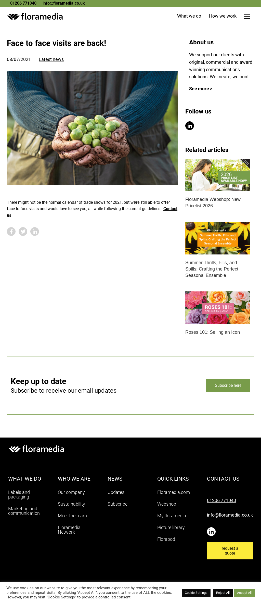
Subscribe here (228, 386)
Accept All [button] (244, 593)
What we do (188, 17)
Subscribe (117, 505)
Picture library (171, 528)
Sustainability (71, 505)
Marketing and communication (24, 512)
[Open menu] (246, 17)
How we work (222, 17)
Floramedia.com (173, 493)
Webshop (166, 505)
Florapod (166, 540)
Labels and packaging (19, 496)
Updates (116, 493)
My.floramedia (171, 517)
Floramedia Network (69, 531)
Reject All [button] (223, 593)
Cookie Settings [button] (196, 593)
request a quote (230, 552)
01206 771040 (23, 3)
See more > (200, 90)
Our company (71, 493)
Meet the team (72, 517)
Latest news (51, 60)
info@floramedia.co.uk (64, 3)
